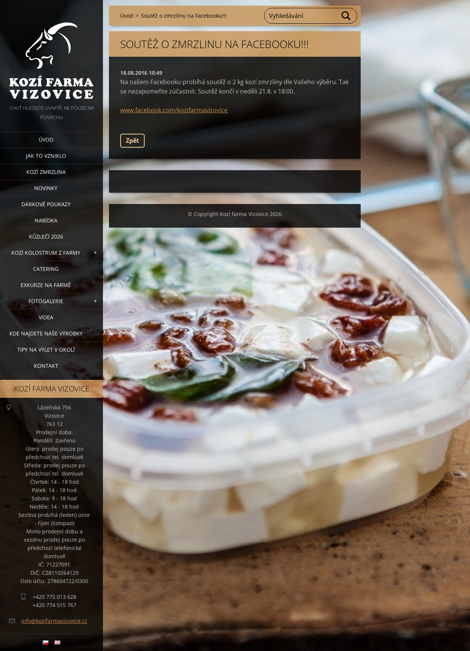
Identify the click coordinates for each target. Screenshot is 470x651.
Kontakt (46, 365)
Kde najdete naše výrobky (46, 333)
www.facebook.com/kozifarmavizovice (174, 110)
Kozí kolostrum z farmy (45, 252)
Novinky (45, 188)
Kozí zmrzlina (46, 171)
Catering (46, 268)
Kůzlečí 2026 (46, 236)
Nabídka (46, 220)
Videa (46, 317)
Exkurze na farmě (46, 284)
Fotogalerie (46, 301)
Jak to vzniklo (46, 155)
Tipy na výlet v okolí (46, 349)
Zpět (132, 140)
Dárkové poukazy (46, 204)
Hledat (346, 15)
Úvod (46, 139)
